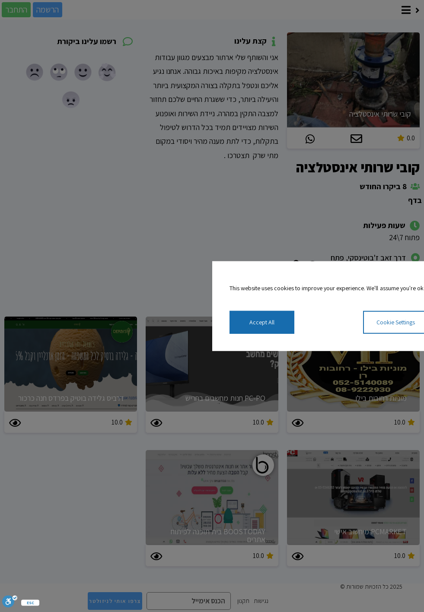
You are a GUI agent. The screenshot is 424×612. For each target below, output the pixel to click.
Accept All (261, 322)
